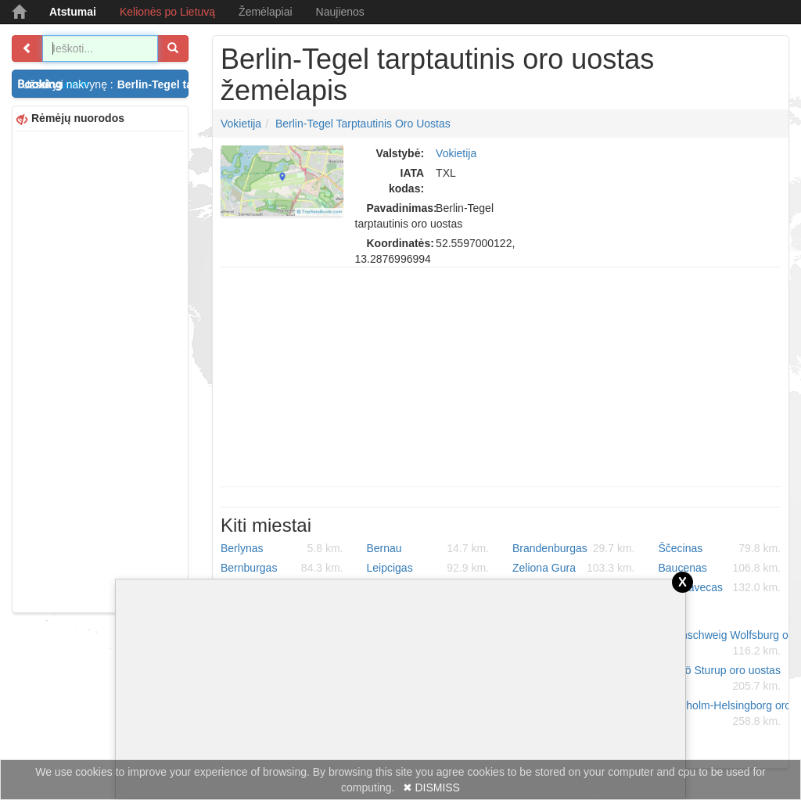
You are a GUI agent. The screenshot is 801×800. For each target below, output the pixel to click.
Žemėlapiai (265, 11)
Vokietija (241, 123)
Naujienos (340, 11)
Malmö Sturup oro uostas (720, 679)
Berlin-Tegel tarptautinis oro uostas (363, 123)
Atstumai (72, 11)
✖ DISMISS (431, 787)
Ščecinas (720, 548)
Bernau (428, 548)
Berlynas (282, 548)
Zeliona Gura (573, 568)
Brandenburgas (573, 548)
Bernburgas (282, 568)
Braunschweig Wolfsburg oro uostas (726, 643)
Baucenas (720, 568)
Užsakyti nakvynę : (105, 84)
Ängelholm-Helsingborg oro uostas (726, 714)
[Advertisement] (100, 369)
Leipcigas (428, 568)
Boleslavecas (720, 587)
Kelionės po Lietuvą (167, 11)
